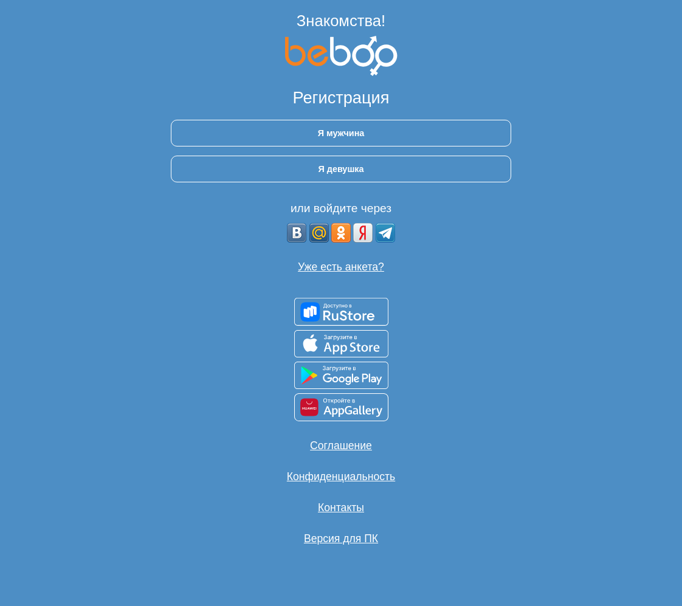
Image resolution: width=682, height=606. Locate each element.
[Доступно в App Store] (341, 343)
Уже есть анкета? (341, 267)
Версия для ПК (341, 538)
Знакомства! (341, 20)
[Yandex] (363, 233)
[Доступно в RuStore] (341, 312)
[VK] (296, 233)
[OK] (341, 233)
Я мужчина (341, 133)
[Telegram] (385, 233)
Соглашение (341, 445)
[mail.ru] (319, 233)
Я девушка (340, 169)
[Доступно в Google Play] (341, 375)
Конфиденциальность (341, 476)
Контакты (341, 507)
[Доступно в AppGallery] (341, 407)
